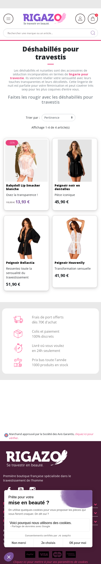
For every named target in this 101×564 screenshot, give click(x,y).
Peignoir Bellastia (20, 263)
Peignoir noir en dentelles (67, 187)
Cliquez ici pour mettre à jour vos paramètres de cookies (50, 562)
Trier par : (33, 118)
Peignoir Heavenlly (70, 263)
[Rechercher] (50, 32)
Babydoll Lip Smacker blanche (23, 187)
